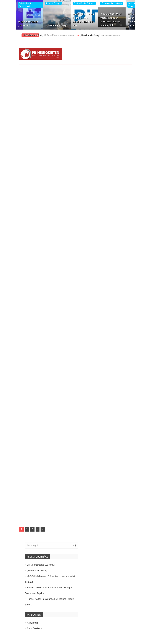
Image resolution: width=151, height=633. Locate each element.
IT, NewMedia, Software (75, 3)
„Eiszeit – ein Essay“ (48, 25)
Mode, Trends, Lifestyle (32, 531)
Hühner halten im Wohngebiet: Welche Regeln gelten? (129, 19)
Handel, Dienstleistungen (33, 480)
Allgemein (24, 429)
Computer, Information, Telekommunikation (43, 446)
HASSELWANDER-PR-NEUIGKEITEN (100, 629)
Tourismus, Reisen (29, 548)
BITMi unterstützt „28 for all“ (19, 23)
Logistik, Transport (29, 509)
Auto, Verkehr (26, 435)
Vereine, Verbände (29, 571)
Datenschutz (25, 613)
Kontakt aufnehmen (29, 619)
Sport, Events (26, 543)
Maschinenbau (27, 514)
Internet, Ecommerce (30, 491)
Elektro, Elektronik (29, 452)
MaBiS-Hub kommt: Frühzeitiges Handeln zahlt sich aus (75, 19)
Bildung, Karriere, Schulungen (35, 440)
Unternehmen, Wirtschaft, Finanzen (38, 560)
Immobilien (25, 486)
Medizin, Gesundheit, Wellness (36, 526)
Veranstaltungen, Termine (33, 565)
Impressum (24, 607)
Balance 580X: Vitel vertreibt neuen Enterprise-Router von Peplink (102, 19)
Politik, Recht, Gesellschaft (16, 4)
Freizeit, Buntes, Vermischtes (127, 4)
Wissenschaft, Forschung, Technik (38, 577)
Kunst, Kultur (26, 503)
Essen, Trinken (27, 457)
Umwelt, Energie (45, 3)
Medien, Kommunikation (32, 520)
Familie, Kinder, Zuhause (33, 463)
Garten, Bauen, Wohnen (32, 474)
